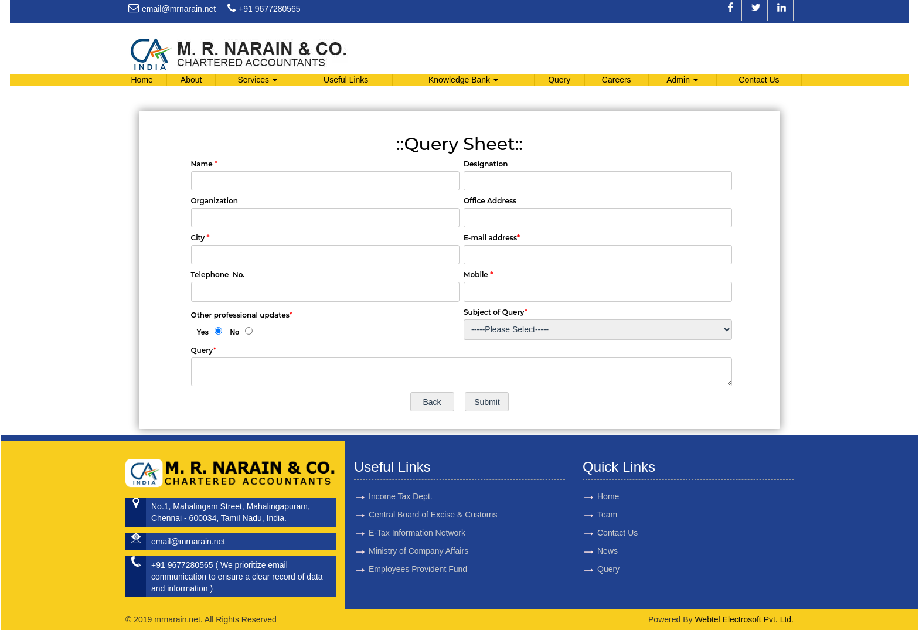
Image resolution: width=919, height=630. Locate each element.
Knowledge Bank (463, 79)
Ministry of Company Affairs (418, 530)
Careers (616, 79)
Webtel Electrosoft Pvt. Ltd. (744, 619)
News (586, 551)
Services (257, 79)
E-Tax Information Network (417, 512)
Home (141, 79)
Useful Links (346, 79)
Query (559, 79)
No (234, 332)
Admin (682, 79)
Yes (203, 332)
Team (586, 514)
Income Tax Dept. (401, 476)
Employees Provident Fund (418, 548)
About (191, 79)
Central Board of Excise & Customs (433, 494)
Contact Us (758, 79)
